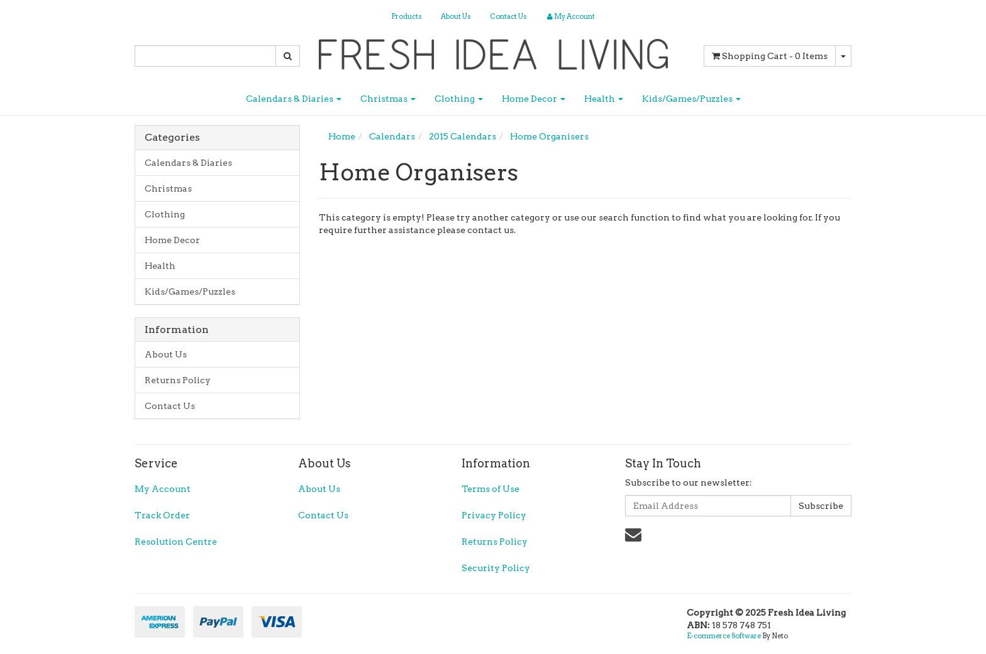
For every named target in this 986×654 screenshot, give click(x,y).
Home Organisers (549, 136)
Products (406, 16)
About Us (456, 16)
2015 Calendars (462, 136)
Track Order (162, 515)
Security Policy (496, 568)
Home (341, 136)
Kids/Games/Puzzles (691, 99)
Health (603, 99)
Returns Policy (178, 380)
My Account (163, 489)
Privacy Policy (494, 515)
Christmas (388, 99)
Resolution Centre (176, 542)
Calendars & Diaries (293, 99)
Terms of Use (490, 489)
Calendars (392, 136)
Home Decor (533, 99)
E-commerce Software (724, 635)
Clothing (459, 99)
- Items (770, 56)
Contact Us (508, 16)
